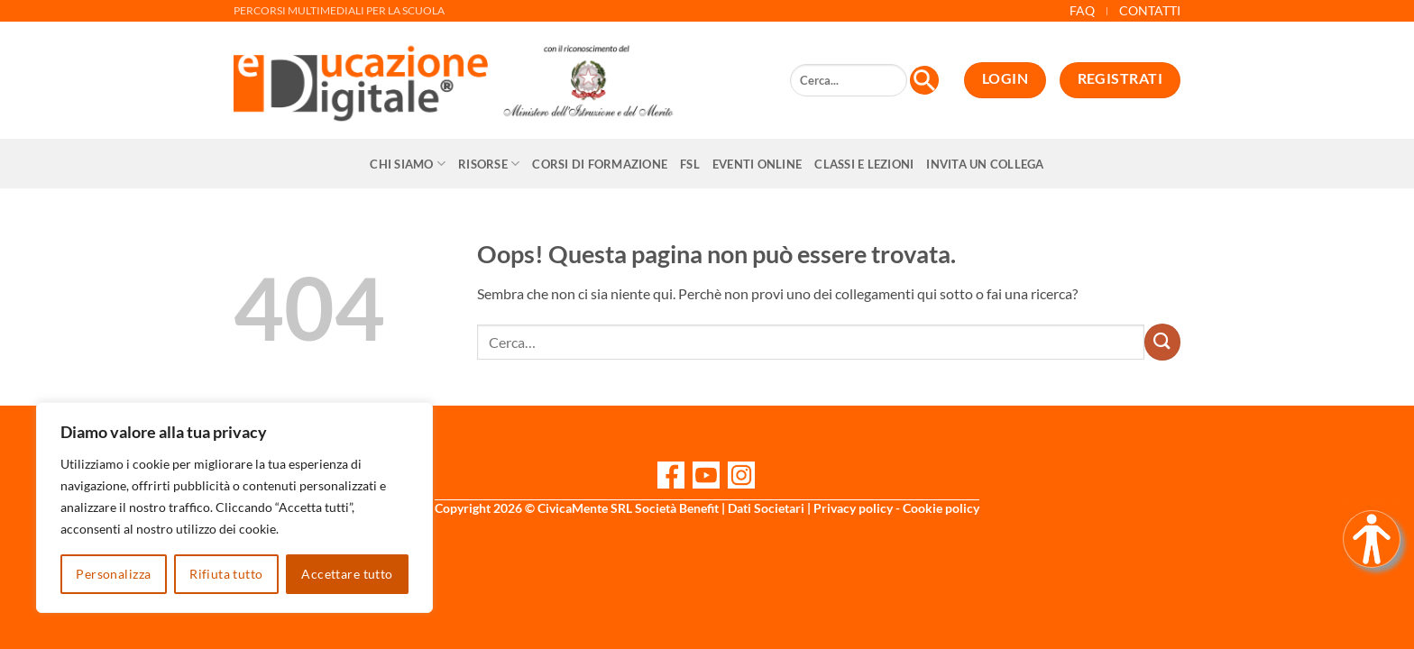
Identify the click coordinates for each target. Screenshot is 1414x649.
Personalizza (113, 573)
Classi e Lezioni (864, 164)
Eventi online (757, 164)
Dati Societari (766, 508)
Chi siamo (407, 163)
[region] (234, 507)
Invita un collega (984, 164)
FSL (690, 164)
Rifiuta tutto (225, 573)
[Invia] (1162, 342)
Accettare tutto (346, 573)
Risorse (488, 163)
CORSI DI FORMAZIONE (599, 164)
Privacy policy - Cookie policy (896, 508)
